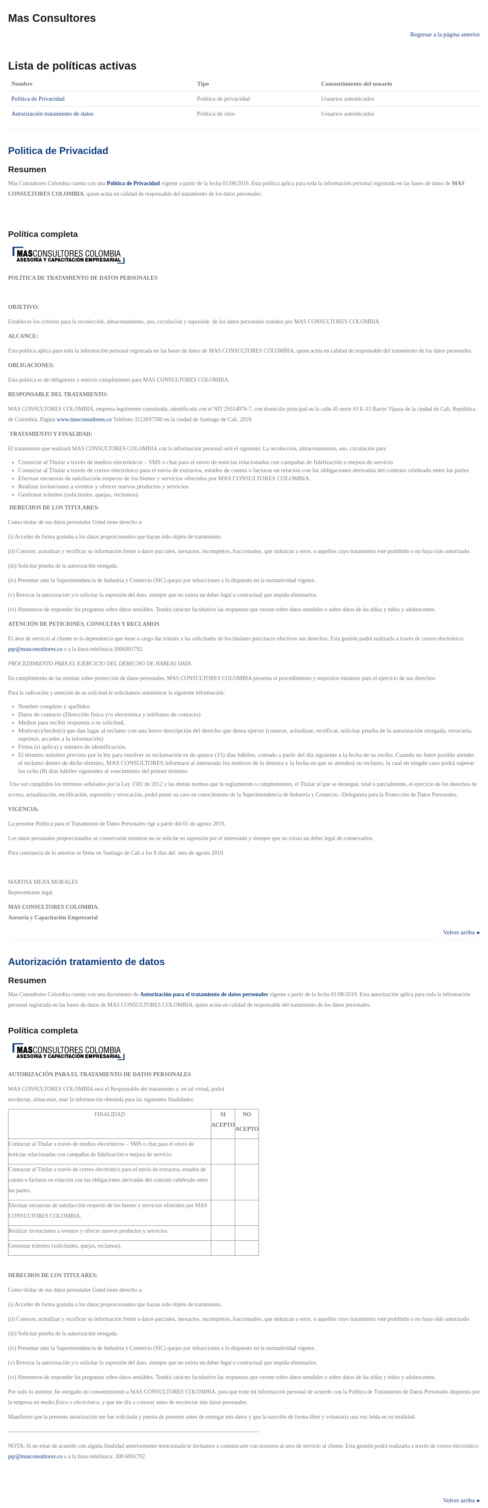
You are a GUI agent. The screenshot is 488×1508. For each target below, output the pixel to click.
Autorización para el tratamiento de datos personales (204, 994)
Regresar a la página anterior (445, 34)
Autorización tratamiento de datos (52, 113)
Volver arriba (461, 932)
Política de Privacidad (133, 183)
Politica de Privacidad (38, 98)
